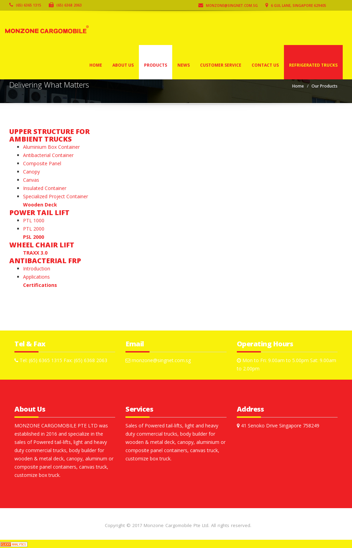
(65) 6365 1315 (25, 5)
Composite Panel (42, 163)
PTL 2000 (33, 228)
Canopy (31, 171)
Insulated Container (44, 188)
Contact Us (265, 65)
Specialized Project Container (55, 196)
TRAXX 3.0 (35, 252)
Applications (36, 276)
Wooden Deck (40, 204)
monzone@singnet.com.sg (228, 5)
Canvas (31, 180)
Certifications (40, 285)
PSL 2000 (33, 237)
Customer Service (220, 65)
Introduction (36, 268)
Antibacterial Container (48, 155)
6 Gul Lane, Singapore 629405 (295, 5)
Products (155, 65)
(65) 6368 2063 (65, 5)
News (183, 65)
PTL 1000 (33, 220)
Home (95, 65)
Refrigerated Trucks (313, 65)
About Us (123, 65)
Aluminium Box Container (51, 147)
